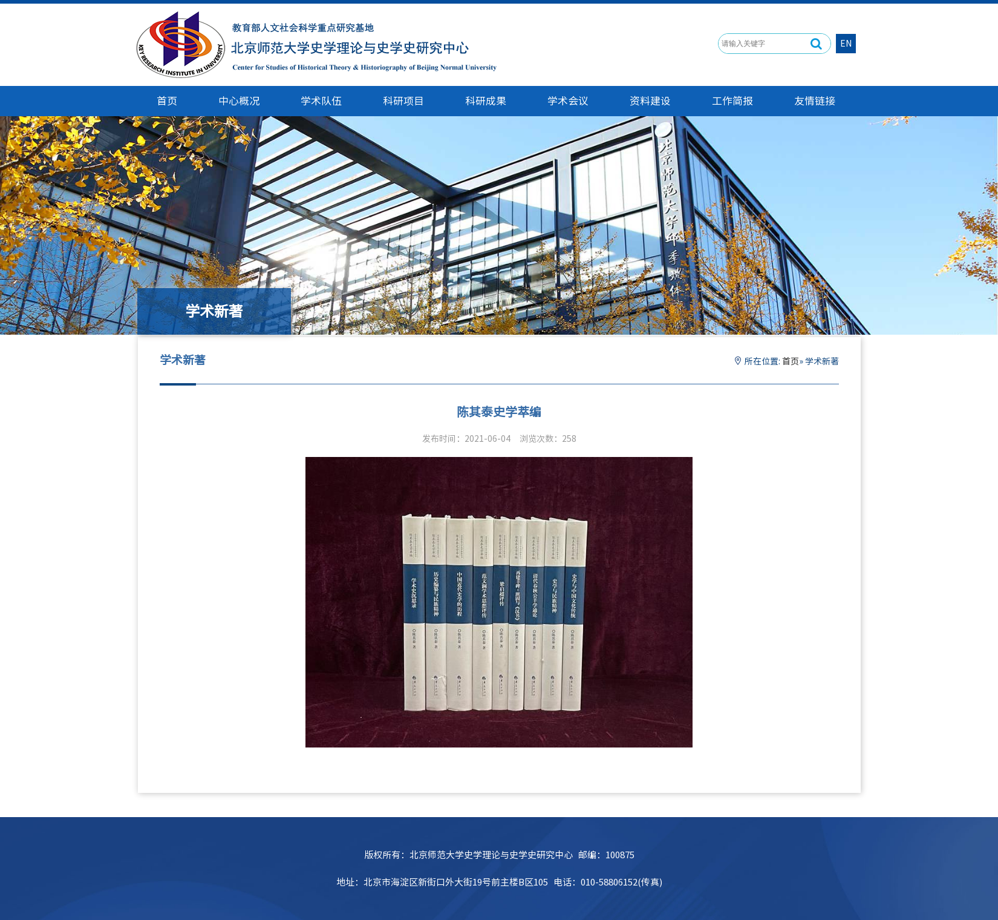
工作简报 (732, 101)
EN (846, 43)
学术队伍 (321, 101)
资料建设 (650, 101)
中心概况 (238, 101)
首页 (790, 361)
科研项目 (403, 101)
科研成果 (485, 101)
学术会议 (568, 101)
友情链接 (814, 101)
